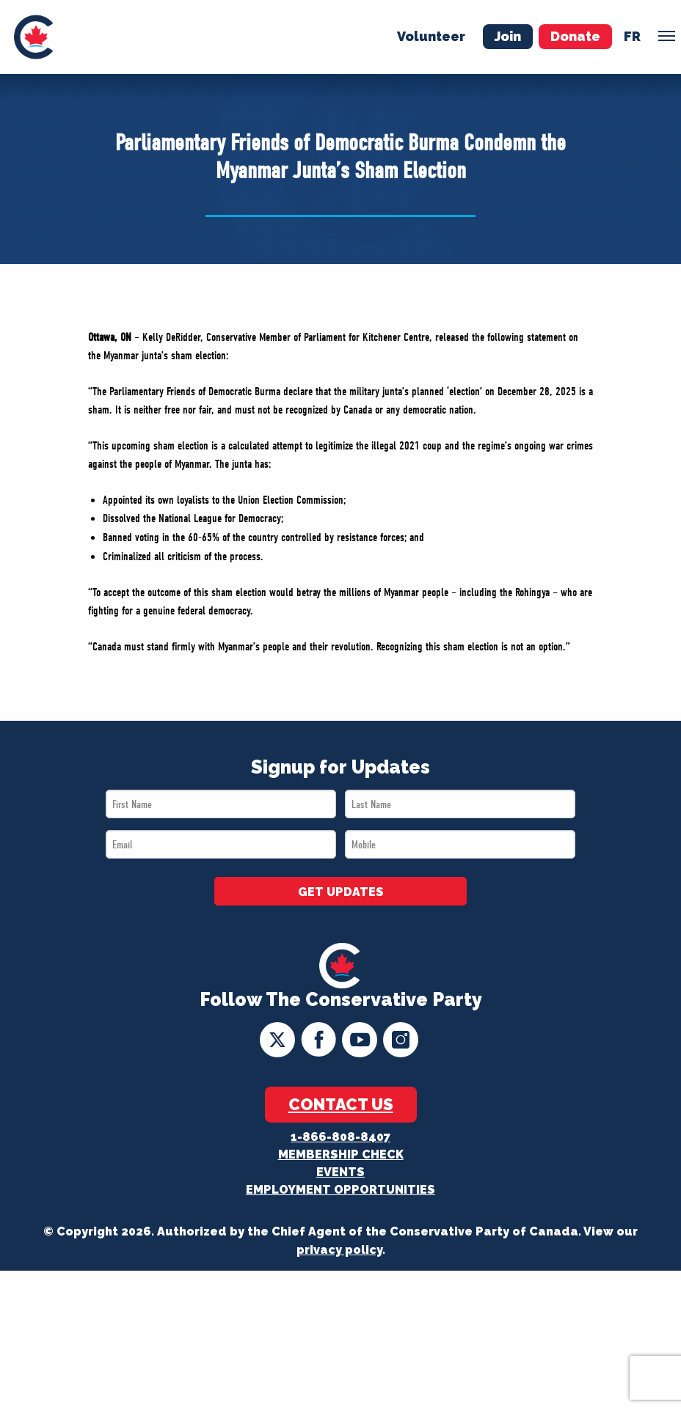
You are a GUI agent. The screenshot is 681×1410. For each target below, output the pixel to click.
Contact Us (340, 1104)
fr (632, 36)
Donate (575, 36)
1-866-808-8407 (340, 1137)
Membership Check (341, 1154)
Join (508, 36)
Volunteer (431, 36)
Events (340, 1172)
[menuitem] (33, 37)
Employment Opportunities (340, 1190)
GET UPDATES (341, 892)
